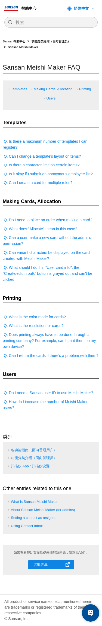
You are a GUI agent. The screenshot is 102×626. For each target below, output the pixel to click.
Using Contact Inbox (27, 526)
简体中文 (81, 8)
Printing (85, 89)
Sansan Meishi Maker (23, 47)
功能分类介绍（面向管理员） (51, 41)
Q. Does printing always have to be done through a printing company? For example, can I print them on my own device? (49, 340)
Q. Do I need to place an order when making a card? (47, 220)
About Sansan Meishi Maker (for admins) (43, 510)
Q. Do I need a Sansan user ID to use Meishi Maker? (48, 393)
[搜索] (54, 22)
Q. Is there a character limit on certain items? (41, 165)
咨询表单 (40, 565)
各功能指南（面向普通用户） (34, 450)
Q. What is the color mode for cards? (34, 317)
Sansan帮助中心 (14, 41)
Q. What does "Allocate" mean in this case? (40, 229)
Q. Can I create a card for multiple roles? (37, 182)
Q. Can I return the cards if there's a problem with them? (50, 355)
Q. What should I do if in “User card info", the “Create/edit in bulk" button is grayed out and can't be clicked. (47, 273)
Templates (19, 89)
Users (51, 98)
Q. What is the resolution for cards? (33, 325)
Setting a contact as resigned (34, 518)
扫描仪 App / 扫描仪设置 (30, 466)
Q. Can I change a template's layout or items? (42, 156)
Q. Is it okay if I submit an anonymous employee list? (48, 174)
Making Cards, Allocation (53, 89)
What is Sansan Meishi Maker (34, 502)
